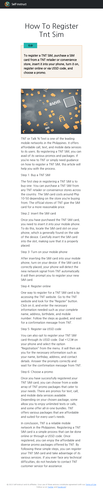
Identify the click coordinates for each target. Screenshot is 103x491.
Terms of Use (91, 484)
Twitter (51, 487)
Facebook (62, 487)
